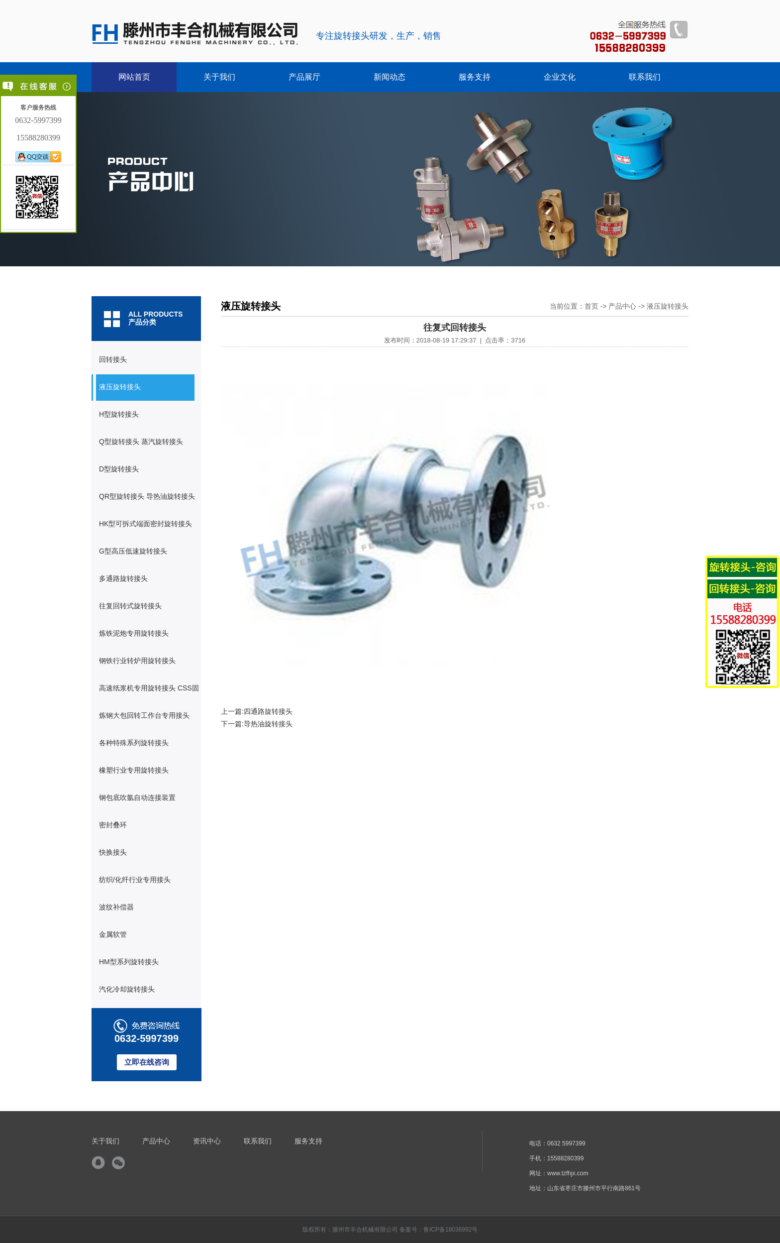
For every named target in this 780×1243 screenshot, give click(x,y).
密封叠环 (113, 825)
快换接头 (113, 852)
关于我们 (219, 77)
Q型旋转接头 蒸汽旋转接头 (141, 442)
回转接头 (113, 359)
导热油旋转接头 (268, 724)
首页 (591, 306)
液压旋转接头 (120, 387)
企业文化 (560, 77)
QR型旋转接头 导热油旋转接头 (147, 496)
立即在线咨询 (146, 1062)
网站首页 (134, 77)
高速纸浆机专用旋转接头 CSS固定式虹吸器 (145, 693)
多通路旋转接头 (123, 578)
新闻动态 (389, 77)
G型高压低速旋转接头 (133, 551)
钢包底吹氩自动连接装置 (137, 797)
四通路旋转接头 (268, 711)
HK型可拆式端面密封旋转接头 (145, 524)
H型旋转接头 (119, 414)
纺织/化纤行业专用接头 (135, 880)
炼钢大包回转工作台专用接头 (144, 715)
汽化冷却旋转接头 (127, 989)
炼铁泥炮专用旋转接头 (134, 633)
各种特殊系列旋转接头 (134, 743)
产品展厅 (304, 77)
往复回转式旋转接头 (130, 606)
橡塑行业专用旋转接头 (134, 770)
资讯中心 (207, 1141)
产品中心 (622, 306)
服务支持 (474, 77)
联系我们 (645, 77)
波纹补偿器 (116, 907)
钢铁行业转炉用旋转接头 (137, 661)
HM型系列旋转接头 (129, 962)
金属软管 (113, 934)
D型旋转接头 (119, 469)
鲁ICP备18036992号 (450, 1229)
